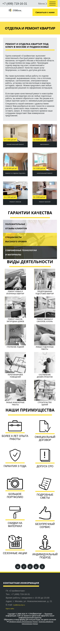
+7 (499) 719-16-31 (14, 3)
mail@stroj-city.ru (19, 605)
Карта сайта (10, 609)
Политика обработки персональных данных (37, 622)
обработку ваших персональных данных (23, 621)
